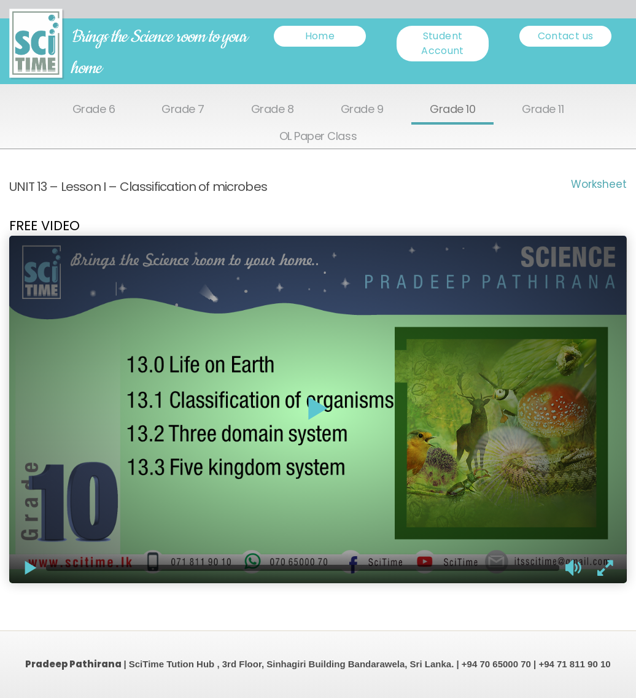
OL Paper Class (318, 137)
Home (320, 36)
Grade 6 (93, 110)
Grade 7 (182, 110)
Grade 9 (362, 110)
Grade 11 (543, 110)
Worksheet (599, 184)
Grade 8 (272, 110)
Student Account (442, 43)
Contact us (566, 36)
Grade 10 (452, 110)
